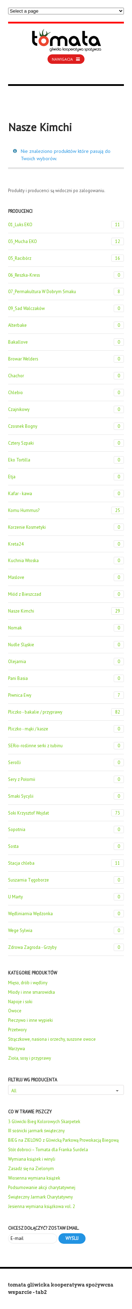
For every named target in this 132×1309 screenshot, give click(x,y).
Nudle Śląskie (66, 644)
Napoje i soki (20, 1001)
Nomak (66, 628)
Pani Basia (66, 678)
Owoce (14, 1010)
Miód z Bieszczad (66, 594)
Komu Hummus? (66, 510)
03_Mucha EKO (66, 241)
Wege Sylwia (66, 930)
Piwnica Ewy (66, 695)
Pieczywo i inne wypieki (30, 1020)
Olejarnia (66, 661)
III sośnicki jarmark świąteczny (36, 1130)
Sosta (66, 846)
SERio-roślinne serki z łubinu (66, 745)
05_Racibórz (66, 258)
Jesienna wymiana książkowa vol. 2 (41, 1206)
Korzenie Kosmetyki (66, 527)
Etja (66, 476)
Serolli (66, 762)
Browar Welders (66, 359)
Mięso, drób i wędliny (28, 982)
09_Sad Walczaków (66, 308)
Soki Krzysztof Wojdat (66, 813)
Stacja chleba (66, 863)
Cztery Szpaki (66, 443)
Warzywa (16, 1048)
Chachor (66, 375)
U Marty (66, 896)
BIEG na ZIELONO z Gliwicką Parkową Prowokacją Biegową (63, 1140)
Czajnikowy (66, 409)
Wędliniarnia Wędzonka (66, 913)
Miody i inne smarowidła (31, 992)
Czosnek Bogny (66, 426)
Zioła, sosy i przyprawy (29, 1058)
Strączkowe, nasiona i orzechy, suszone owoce (52, 1039)
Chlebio (66, 392)
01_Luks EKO (66, 224)
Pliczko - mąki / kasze (66, 729)
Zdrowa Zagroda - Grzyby (66, 947)
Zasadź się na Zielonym (31, 1168)
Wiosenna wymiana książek (34, 1178)
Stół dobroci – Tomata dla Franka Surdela (48, 1149)
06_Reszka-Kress (66, 275)
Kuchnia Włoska (66, 560)
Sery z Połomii (66, 779)
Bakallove (66, 342)
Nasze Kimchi (66, 611)
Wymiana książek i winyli (31, 1159)
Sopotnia (66, 829)
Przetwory (17, 1029)
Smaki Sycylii (66, 796)
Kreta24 (66, 544)
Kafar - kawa (66, 493)
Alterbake (66, 325)
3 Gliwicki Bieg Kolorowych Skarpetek (44, 1121)
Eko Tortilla (66, 460)
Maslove (66, 577)
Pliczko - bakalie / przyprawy (66, 712)
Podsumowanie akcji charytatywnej (41, 1187)
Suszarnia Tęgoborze (66, 880)
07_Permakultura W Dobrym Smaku (66, 291)
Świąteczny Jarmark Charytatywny (40, 1197)
